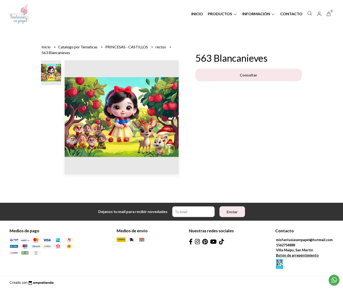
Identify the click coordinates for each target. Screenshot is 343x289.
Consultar (248, 75)
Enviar (232, 211)
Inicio (197, 13)
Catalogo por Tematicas (78, 47)
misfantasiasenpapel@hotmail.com (304, 240)
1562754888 (285, 245)
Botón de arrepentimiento (297, 255)
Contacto (291, 13)
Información (258, 13)
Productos (223, 13)
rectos (161, 47)
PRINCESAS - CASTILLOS (127, 47)
